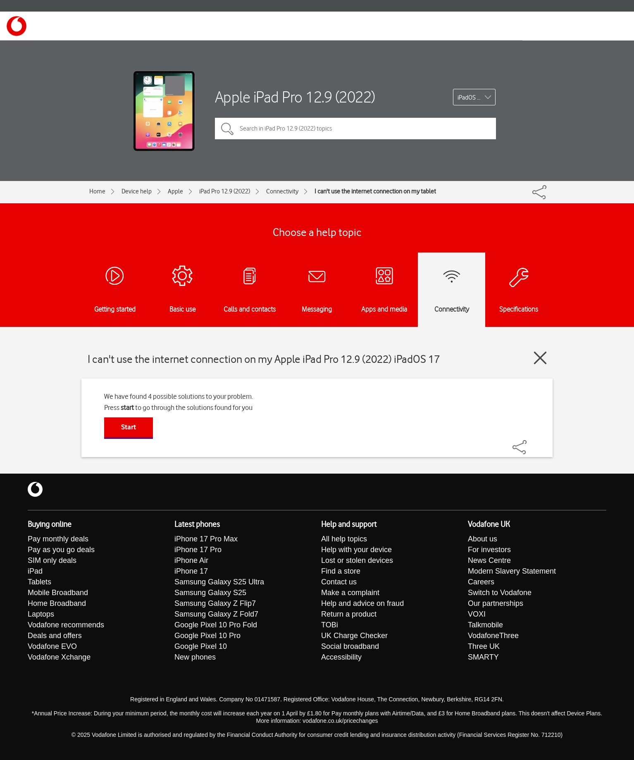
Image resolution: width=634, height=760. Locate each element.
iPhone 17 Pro (198, 550)
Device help (137, 191)
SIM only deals (52, 560)
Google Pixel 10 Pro (207, 635)
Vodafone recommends (66, 625)
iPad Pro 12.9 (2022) (224, 191)
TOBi (329, 625)
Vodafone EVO (52, 646)
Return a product (349, 614)
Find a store (340, 571)
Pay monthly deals (58, 539)
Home (97, 191)
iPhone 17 (191, 571)
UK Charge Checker (354, 635)
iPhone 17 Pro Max (206, 539)
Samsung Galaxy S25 (210, 592)
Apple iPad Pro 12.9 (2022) (295, 97)
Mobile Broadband (58, 592)
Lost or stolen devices (357, 560)
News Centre (489, 560)
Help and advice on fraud (362, 603)
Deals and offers (55, 635)
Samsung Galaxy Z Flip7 (215, 603)
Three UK (484, 646)
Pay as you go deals (61, 550)
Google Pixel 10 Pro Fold (215, 625)
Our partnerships (495, 603)
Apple (175, 191)
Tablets (39, 582)
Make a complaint (350, 592)
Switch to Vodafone (500, 592)
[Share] (529, 443)
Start (128, 427)
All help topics (344, 539)
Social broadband (350, 646)
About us (482, 539)
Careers (481, 582)
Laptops (41, 614)
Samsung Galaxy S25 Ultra (219, 582)
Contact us (339, 582)
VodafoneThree (493, 635)
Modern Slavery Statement (512, 571)
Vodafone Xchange (59, 657)
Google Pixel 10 (200, 646)
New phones (195, 657)
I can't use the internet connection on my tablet (375, 191)
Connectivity (282, 191)
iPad (35, 571)
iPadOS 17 (471, 97)
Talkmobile (485, 625)
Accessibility (341, 657)
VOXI (477, 614)
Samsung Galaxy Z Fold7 (216, 614)
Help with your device (356, 550)
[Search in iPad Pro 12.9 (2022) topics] (355, 128)
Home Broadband (57, 603)
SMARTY (483, 657)
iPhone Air (191, 560)
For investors (489, 550)
